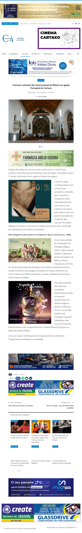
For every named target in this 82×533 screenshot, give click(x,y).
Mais (50, 24)
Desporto (36, 54)
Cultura (24, 54)
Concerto (22, 374)
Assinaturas (42, 24)
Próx (19, 471)
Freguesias (48, 54)
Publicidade (33, 24)
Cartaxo (15, 374)
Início (4, 54)
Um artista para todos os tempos (20, 405)
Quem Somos (24, 24)
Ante (13, 471)
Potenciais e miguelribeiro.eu (67, 527)
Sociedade (60, 54)
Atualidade (13, 54)
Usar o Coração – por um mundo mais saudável (60, 406)
